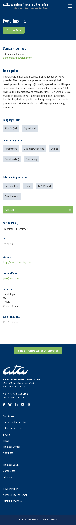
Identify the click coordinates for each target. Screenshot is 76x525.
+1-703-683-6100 (18, 393)
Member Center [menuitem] (11, 446)
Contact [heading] (9, 209)
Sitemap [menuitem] (7, 476)
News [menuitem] (6, 440)
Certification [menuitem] (9, 416)
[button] (70, 210)
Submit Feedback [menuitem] (12, 500)
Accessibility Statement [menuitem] (15, 494)
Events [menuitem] (6, 434)
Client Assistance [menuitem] (12, 428)
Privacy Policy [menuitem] (10, 488)
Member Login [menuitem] (11, 464)
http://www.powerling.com (17, 262)
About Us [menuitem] (8, 452)
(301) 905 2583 (12, 278)
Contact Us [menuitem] (9, 470)
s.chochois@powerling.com (17, 57)
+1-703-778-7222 (16, 397)
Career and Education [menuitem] (14, 422)
